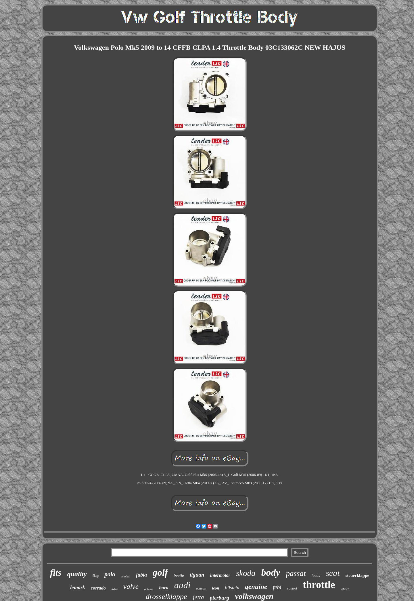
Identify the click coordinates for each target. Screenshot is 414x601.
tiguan (197, 575)
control (292, 588)
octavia (149, 589)
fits (56, 573)
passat (296, 573)
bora (163, 587)
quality (77, 574)
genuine (256, 586)
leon (215, 588)
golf (160, 572)
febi (277, 587)
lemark (77, 587)
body (270, 572)
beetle (179, 575)
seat (333, 573)
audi (182, 585)
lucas (316, 575)
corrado (98, 587)
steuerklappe (357, 575)
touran (201, 588)
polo (109, 574)
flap (96, 575)
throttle (319, 584)
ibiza (115, 589)
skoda (246, 573)
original (125, 576)
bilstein (232, 587)
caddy (345, 588)
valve (131, 586)
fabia (141, 575)
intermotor (220, 575)
